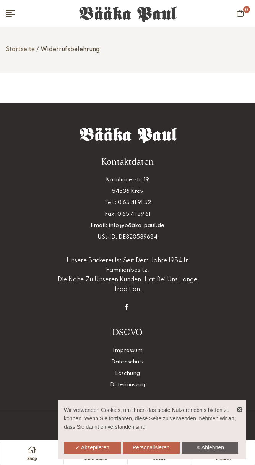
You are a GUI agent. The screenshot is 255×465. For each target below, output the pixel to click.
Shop (32, 458)
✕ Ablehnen (210, 447)
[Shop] (32, 450)
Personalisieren (151, 447)
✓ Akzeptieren (92, 447)
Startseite (20, 50)
